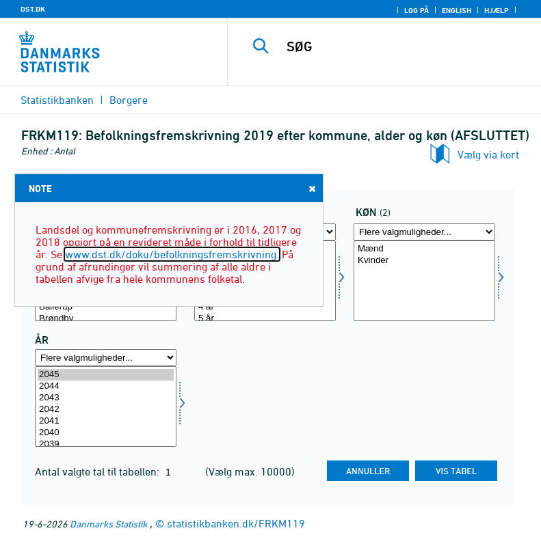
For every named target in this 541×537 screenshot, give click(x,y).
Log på (416, 10)
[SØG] (404, 46)
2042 (106, 409)
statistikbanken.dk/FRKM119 (236, 523)
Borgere (128, 100)
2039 (106, 444)
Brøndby (106, 319)
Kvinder (424, 260)
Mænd (424, 249)
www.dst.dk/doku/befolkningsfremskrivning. (172, 254)
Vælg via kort (488, 154)
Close (311, 188)
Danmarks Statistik (108, 523)
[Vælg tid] (105, 406)
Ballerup (106, 307)
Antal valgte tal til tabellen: (98, 471)
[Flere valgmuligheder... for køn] (424, 231)
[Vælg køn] (424, 280)
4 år (265, 307)
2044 (106, 386)
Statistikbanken (57, 100)
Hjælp (496, 10)
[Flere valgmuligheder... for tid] (105, 357)
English (456, 10)
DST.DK (33, 9)
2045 (106, 375)
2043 (106, 398)
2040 (106, 433)
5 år (265, 319)
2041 (106, 421)
